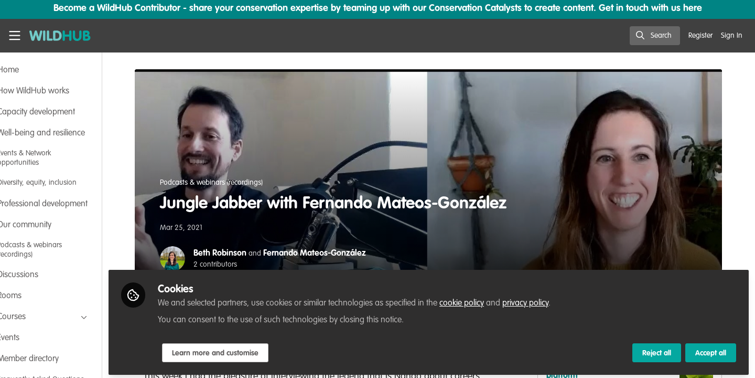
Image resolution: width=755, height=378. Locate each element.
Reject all (656, 350)
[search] (655, 35)
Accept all (710, 350)
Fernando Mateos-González (330, 253)
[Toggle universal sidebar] (14, 35)
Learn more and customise (247, 350)
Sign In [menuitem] (731, 35)
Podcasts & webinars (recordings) (227, 182)
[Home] (60, 35)
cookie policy (493, 300)
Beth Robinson (236, 253)
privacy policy (557, 300)
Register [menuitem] (700, 35)
